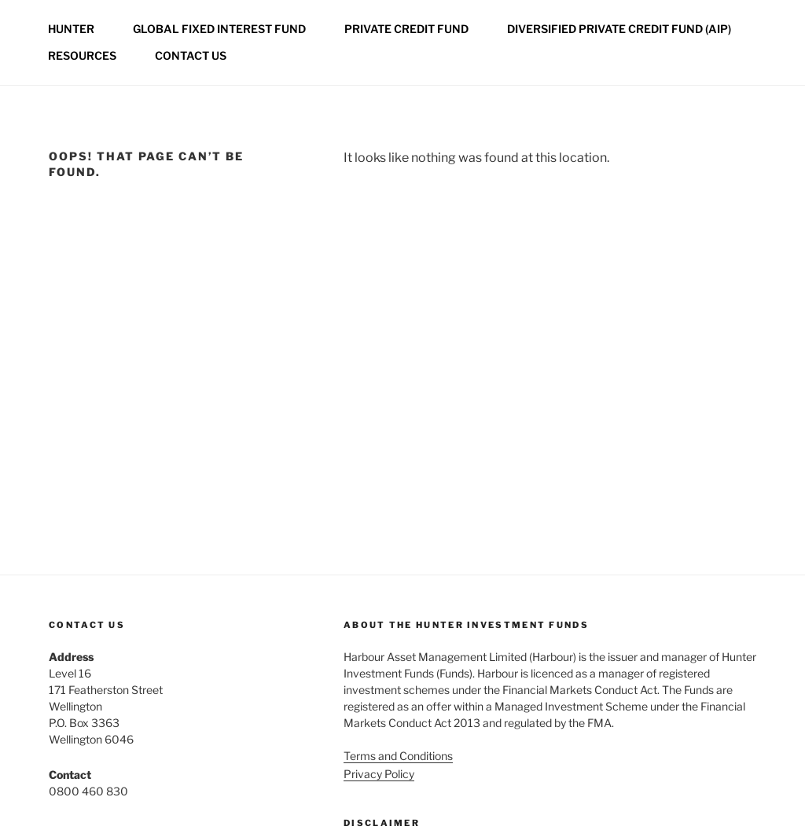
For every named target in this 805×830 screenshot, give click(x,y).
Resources (82, 55)
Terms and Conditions (398, 755)
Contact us (190, 55)
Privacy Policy (379, 773)
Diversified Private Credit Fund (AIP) (619, 28)
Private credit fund (406, 28)
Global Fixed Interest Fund (219, 28)
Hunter (71, 28)
